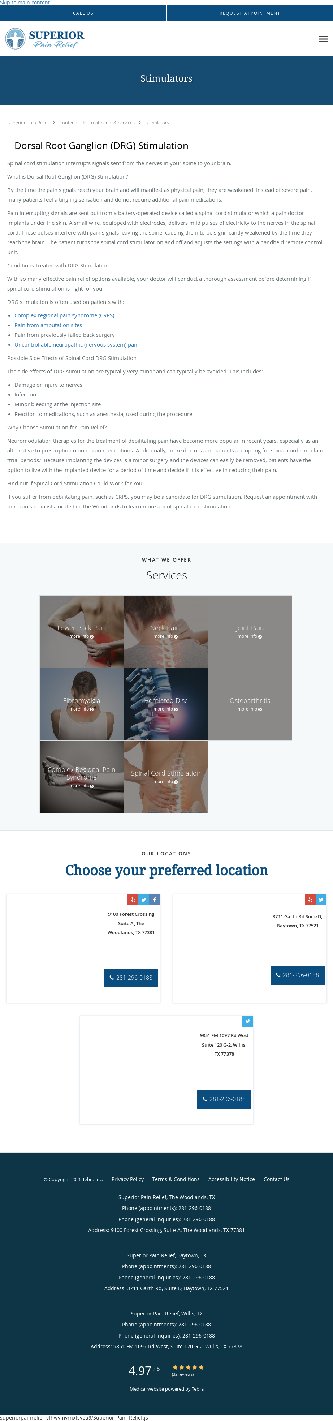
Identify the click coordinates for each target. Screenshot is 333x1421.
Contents (69, 122)
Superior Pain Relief (28, 122)
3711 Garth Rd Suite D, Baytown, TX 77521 (297, 921)
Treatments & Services (112, 122)
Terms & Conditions (176, 1179)
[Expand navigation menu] (323, 39)
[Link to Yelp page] (132, 899)
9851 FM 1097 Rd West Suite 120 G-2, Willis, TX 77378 (224, 1045)
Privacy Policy (128, 1179)
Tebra (198, 1389)
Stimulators (157, 122)
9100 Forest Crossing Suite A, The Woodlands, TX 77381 (131, 923)
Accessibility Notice (231, 1179)
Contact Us (277, 1179)
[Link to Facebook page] (154, 899)
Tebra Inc (92, 1179)
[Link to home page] (66, 39)
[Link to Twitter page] (143, 899)
